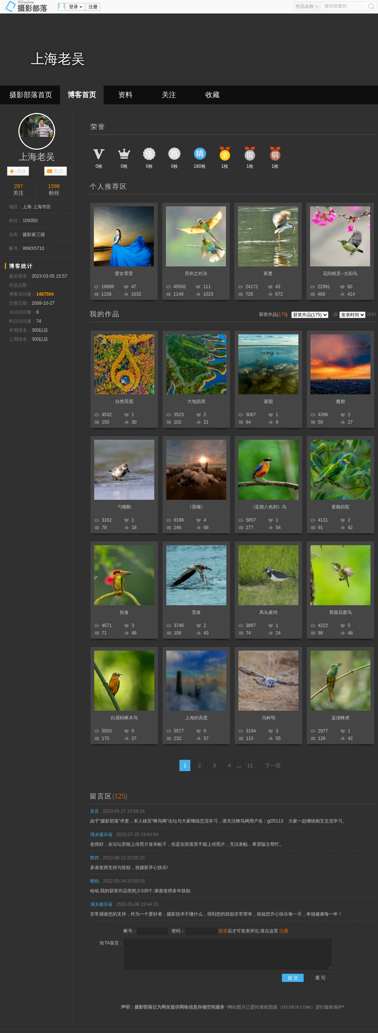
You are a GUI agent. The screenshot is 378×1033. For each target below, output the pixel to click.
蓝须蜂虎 (340, 717)
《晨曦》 (196, 507)
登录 (73, 6)
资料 (125, 95)
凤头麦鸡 (268, 612)
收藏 (212, 95)
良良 (94, 811)
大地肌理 (196, 401)
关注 (169, 95)
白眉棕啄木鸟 (124, 717)
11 (250, 765)
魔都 (340, 401)
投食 (124, 612)
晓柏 (94, 881)
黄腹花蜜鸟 (340, 612)
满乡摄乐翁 (101, 834)
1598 (54, 186)
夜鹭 (268, 273)
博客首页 (82, 95)
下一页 (273, 765)
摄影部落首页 (30, 95)
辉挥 (94, 857)
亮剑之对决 (196, 273)
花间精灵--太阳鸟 (340, 273)
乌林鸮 (268, 717)
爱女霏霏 (124, 273)
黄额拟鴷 (340, 507)
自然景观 (124, 401)
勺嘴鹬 (124, 507)
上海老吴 (37, 157)
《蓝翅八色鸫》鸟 (268, 507)
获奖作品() (274, 314)
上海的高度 (196, 717)
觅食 (196, 612)
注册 (93, 6)
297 (18, 186)
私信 (58, 171)
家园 (268, 401)
